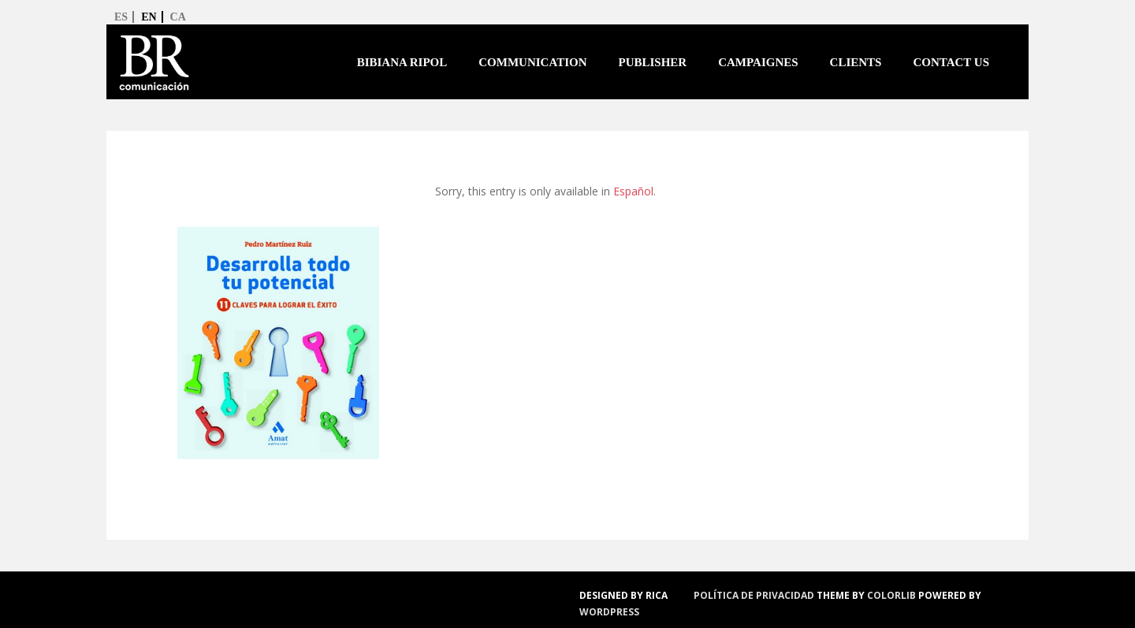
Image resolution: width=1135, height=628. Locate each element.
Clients (856, 62)
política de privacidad (754, 595)
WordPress (609, 612)
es (121, 17)
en (148, 17)
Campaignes (758, 62)
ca (178, 17)
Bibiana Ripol (402, 62)
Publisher (652, 62)
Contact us (951, 62)
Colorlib (891, 595)
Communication (532, 62)
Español (633, 191)
